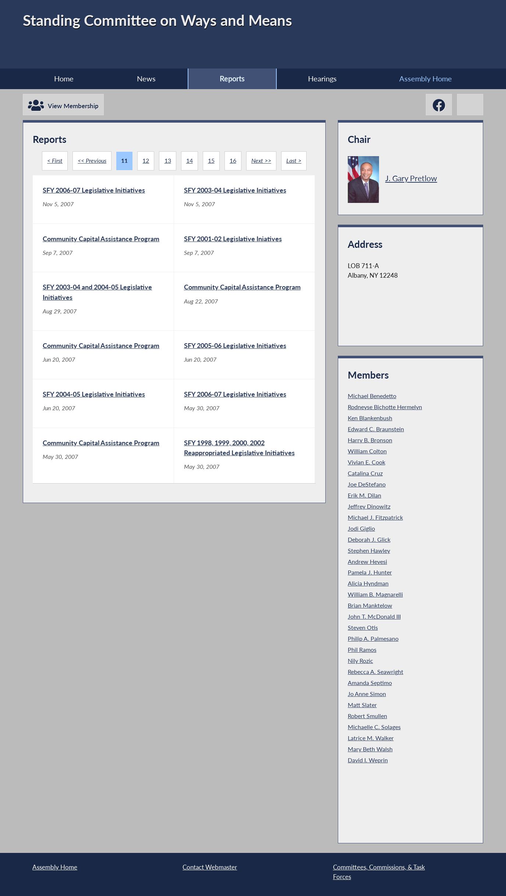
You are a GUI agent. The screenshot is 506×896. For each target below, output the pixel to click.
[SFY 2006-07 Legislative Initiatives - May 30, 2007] (244, 427)
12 (145, 160)
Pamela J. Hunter (370, 572)
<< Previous (92, 160)
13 (167, 160)
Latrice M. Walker (371, 738)
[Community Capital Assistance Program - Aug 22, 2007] (244, 313)
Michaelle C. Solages (374, 727)
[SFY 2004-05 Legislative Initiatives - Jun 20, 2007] (103, 427)
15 (211, 160)
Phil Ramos (362, 649)
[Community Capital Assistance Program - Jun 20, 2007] (103, 373)
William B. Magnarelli (375, 594)
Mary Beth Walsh (370, 749)
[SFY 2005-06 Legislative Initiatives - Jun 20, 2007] (244, 373)
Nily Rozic (360, 660)
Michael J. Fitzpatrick (375, 517)
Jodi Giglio (361, 528)
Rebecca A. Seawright (375, 671)
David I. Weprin (368, 760)
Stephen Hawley (369, 550)
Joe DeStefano (367, 484)
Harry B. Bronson (370, 440)
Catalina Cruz (365, 473)
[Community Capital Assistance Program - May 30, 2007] (103, 482)
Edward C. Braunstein (376, 429)
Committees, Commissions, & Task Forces (379, 872)
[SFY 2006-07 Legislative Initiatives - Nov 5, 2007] (103, 199)
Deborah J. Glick (369, 539)
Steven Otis (363, 627)
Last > (293, 160)
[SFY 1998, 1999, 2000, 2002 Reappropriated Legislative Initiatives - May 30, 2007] (244, 482)
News (146, 78)
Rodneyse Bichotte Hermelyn (385, 407)
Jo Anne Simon (367, 694)
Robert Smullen (367, 716)
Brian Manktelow (370, 605)
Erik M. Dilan (364, 495)
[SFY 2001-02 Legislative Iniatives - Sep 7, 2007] (244, 254)
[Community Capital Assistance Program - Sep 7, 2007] (103, 254)
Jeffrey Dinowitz (369, 506)
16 (233, 160)
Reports (232, 78)
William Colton (367, 451)
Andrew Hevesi (367, 561)
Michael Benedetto (372, 396)
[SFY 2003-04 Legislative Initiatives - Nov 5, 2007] (244, 199)
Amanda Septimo (370, 682)
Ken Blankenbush (370, 418)
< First (55, 160)
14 (189, 160)
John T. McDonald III (374, 616)
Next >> (261, 160)
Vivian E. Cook (366, 462)
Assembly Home (425, 78)
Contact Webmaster (210, 867)
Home (64, 78)
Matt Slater (362, 705)
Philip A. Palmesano (373, 638)
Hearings (322, 78)
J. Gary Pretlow (411, 178)
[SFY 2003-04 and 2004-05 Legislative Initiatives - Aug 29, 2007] (103, 313)
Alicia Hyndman (368, 583)
